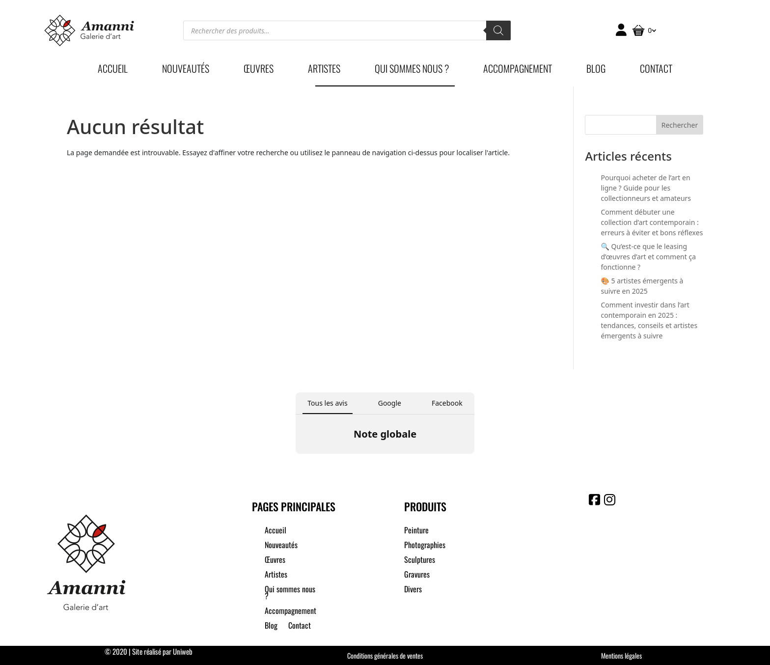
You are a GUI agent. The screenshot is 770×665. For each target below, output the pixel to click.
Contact (656, 70)
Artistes (324, 70)
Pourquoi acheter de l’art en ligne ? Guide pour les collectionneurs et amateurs (646, 188)
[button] (295, 463)
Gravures (417, 575)
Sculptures (419, 560)
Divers (413, 590)
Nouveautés (185, 70)
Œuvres (259, 70)
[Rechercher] (498, 30)
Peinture (416, 531)
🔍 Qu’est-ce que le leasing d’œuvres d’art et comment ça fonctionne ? (648, 257)
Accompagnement (517, 70)
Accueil (113, 70)
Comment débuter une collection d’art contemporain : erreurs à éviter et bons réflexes (652, 222)
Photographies (424, 546)
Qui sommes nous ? (412, 70)
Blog (595, 70)
